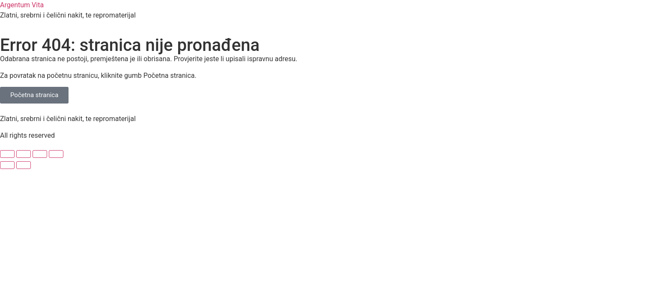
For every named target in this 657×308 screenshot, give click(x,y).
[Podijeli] (40, 154)
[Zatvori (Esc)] (56, 154)
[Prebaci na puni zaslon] (23, 154)
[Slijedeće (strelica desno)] (23, 165)
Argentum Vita (22, 5)
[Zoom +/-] (7, 154)
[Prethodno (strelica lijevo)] (7, 165)
